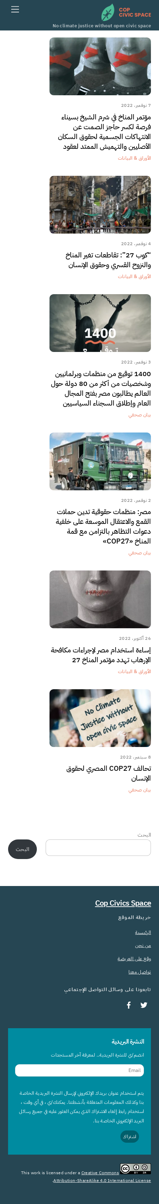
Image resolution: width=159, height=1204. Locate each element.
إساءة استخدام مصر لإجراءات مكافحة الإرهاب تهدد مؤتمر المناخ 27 (101, 655)
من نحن (143, 945)
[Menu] (15, 9)
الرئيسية (143, 932)
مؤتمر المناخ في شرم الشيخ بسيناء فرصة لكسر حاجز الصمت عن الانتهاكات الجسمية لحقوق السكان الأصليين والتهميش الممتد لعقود (104, 132)
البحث (144, 835)
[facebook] (129, 1004)
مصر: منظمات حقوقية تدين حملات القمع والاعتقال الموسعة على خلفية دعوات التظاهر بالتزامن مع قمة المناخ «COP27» (103, 526)
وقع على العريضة (134, 958)
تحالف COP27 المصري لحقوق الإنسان (108, 773)
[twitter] (144, 1004)
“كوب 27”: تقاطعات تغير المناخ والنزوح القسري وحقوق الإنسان (108, 260)
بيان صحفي (139, 414)
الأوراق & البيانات (134, 158)
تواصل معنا (139, 972)
